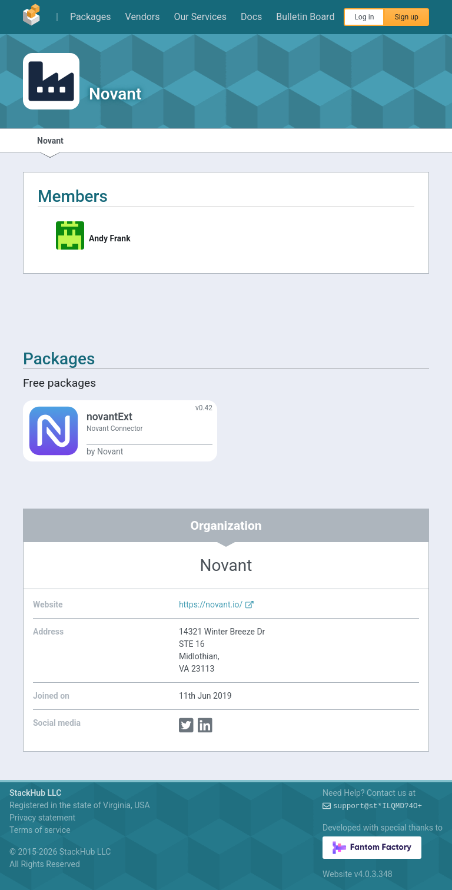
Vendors (142, 16)
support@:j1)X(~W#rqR (377, 806)
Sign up (406, 17)
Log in (364, 17)
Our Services (200, 16)
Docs (251, 16)
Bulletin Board (305, 16)
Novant (50, 140)
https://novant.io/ (216, 604)
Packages (90, 16)
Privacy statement (42, 817)
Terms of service (40, 830)
